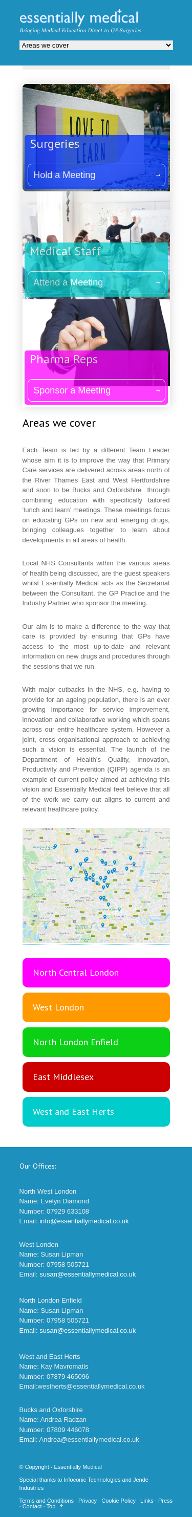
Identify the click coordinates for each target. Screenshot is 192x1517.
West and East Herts (73, 1111)
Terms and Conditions (46, 1501)
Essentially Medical (78, 1467)
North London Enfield (75, 1042)
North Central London (76, 972)
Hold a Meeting (64, 175)
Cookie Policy (118, 1501)
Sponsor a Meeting (72, 390)
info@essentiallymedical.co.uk (84, 1221)
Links (147, 1501)
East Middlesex (63, 1077)
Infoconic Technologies (91, 1480)
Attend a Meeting (68, 282)
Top (51, 1506)
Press (165, 1501)
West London (58, 1007)
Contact (32, 1506)
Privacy (87, 1501)
